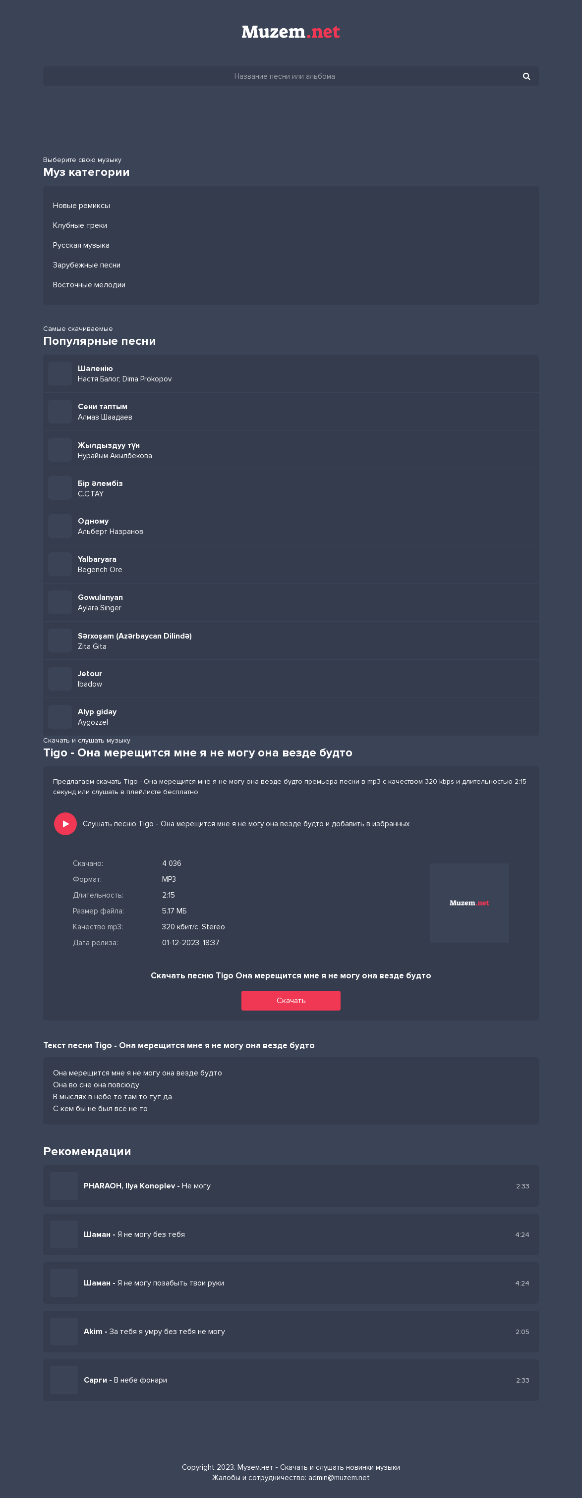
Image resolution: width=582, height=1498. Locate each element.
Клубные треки (80, 225)
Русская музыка (81, 245)
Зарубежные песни (86, 265)
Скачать (291, 1001)
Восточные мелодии (89, 285)
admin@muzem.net (339, 1477)
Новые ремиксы (81, 206)
